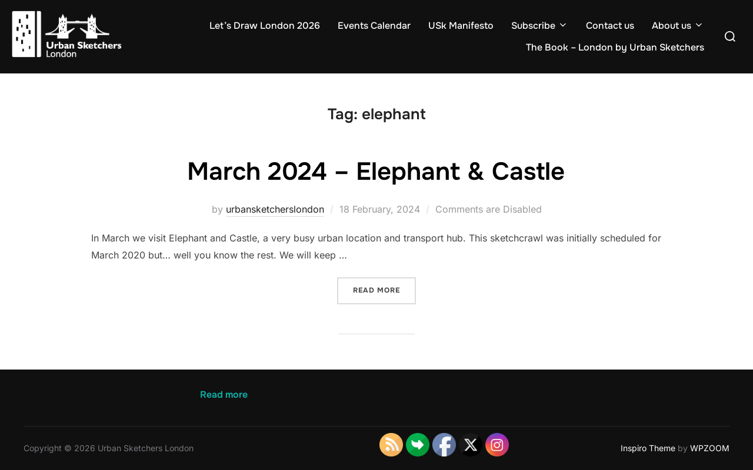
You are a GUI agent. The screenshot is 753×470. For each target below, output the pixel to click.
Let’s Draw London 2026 (264, 25)
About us (678, 25)
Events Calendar (374, 25)
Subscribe (539, 25)
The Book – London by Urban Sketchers (615, 47)
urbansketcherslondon (275, 209)
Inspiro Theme (648, 448)
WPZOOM (709, 448)
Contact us (610, 25)
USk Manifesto (461, 25)
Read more (384, 289)
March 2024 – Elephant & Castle (376, 171)
